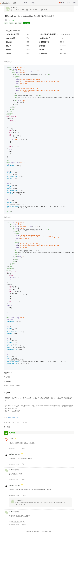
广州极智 (14, 7)
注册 (74, 3)
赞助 (62, 3)
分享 (25, 422)
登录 (68, 3)
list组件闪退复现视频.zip (16, 521)
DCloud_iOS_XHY (15, 454)
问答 (32, 3)
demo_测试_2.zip (12, 417)
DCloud (11, 438)
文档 (25, 3)
